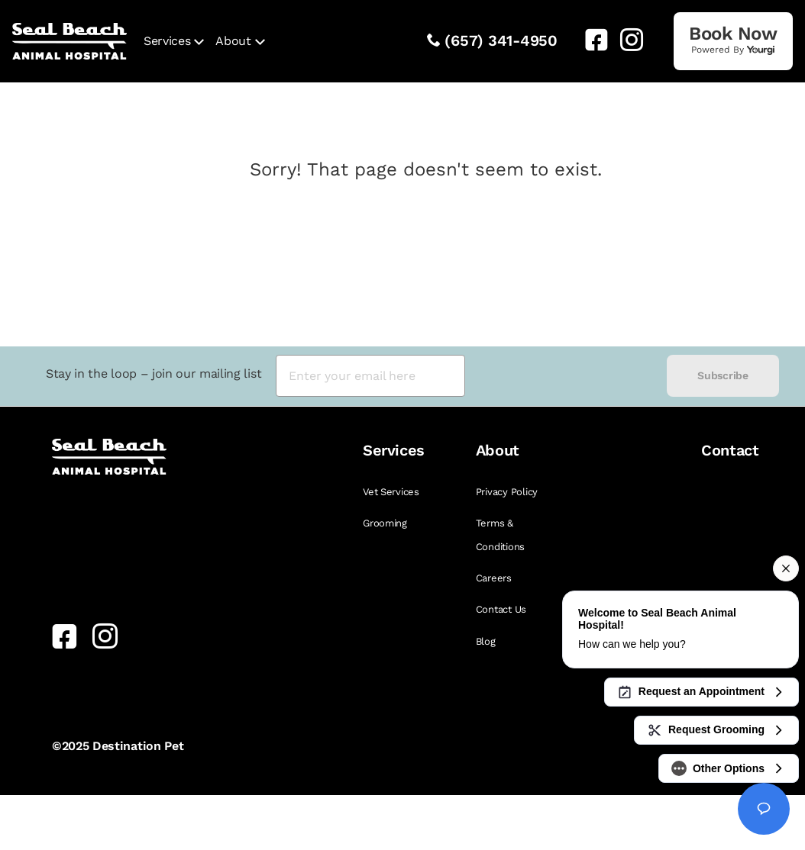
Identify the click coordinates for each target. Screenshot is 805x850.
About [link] (233, 41)
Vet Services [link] (391, 491)
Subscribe (722, 375)
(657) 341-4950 (501, 40)
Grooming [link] (385, 523)
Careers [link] (494, 578)
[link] (590, 39)
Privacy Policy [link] (507, 491)
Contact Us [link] (501, 609)
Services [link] (167, 41)
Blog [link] (486, 641)
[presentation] (566, 376)
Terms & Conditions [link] (500, 534)
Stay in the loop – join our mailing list (153, 373)
